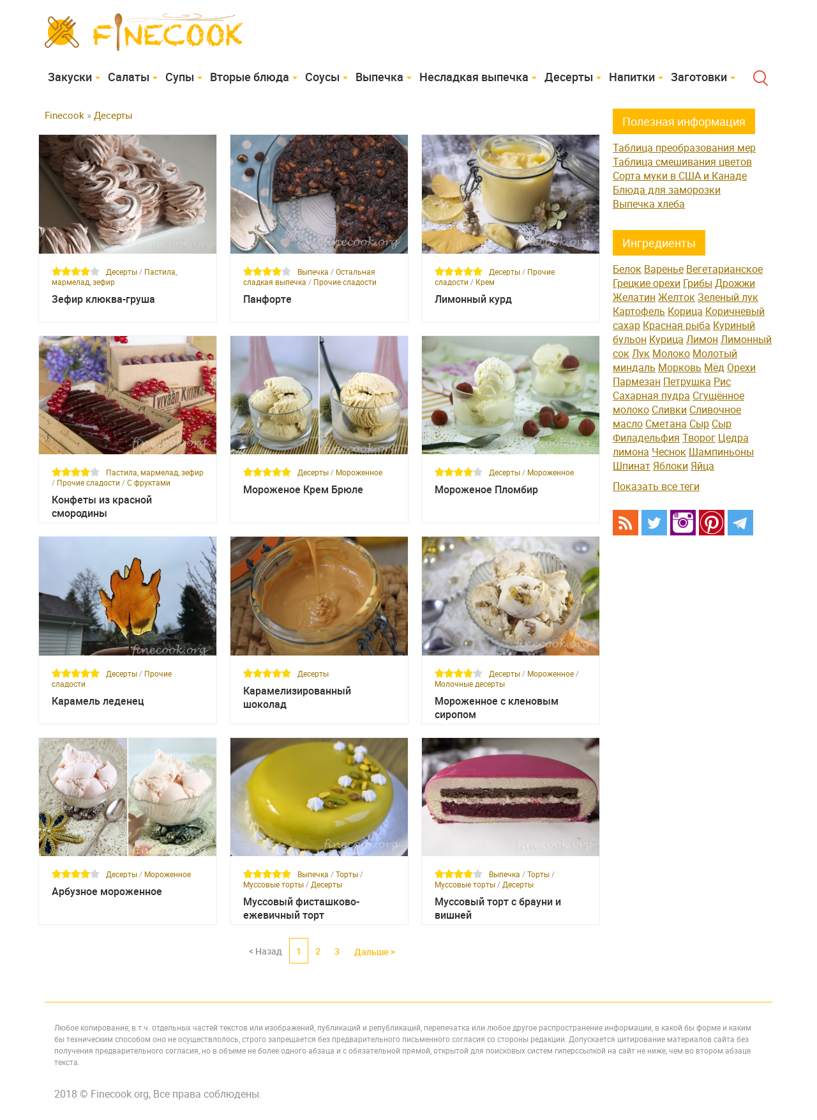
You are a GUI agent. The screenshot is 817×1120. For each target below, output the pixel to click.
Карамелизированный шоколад (297, 697)
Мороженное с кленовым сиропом (496, 707)
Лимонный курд (473, 299)
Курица (666, 339)
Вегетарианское (724, 269)
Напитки (632, 76)
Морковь (679, 367)
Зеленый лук (728, 297)
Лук (641, 353)
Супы (179, 76)
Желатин (634, 297)
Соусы (322, 76)
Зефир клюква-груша (103, 299)
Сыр (699, 424)
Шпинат (631, 466)
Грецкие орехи (646, 283)
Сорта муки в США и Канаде (680, 176)
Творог (699, 438)
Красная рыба (676, 325)
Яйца (702, 466)
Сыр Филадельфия (672, 431)
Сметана (666, 424)
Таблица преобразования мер (684, 148)
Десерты (568, 76)
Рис (722, 381)
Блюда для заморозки (667, 190)
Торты (347, 874)
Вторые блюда (249, 76)
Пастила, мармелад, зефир (114, 276)
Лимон (702, 339)
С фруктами (148, 482)
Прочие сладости (345, 282)
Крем (485, 282)
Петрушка (687, 381)
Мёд (714, 367)
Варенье (664, 269)
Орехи (741, 367)
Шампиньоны (721, 452)
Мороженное (359, 472)
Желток (676, 297)
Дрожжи (735, 283)
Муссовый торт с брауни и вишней (498, 908)
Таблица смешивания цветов (682, 162)
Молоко (671, 353)
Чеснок (669, 452)
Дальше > (374, 952)
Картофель (639, 311)
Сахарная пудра (651, 395)
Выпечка (379, 76)
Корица (685, 311)
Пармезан (637, 381)
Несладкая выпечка (473, 76)
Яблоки (670, 466)
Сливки (669, 410)
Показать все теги (656, 486)
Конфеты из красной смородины (102, 506)
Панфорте (267, 299)
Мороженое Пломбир (486, 489)
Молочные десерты (470, 684)
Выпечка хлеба (649, 204)
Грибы (697, 283)
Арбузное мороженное (107, 891)
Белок (627, 269)
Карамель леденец (98, 701)
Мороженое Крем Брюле (303, 489)
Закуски (70, 76)
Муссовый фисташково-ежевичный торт (301, 908)
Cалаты (128, 76)
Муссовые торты (273, 884)
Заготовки (699, 76)
